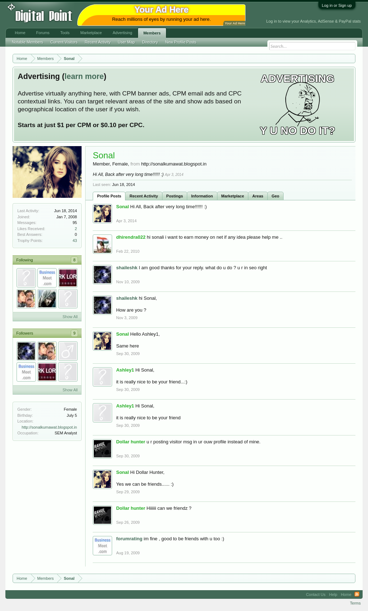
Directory (150, 42)
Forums (43, 33)
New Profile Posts (181, 42)
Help (333, 594)
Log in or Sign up (337, 5)
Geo (275, 196)
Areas (257, 196)
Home (20, 33)
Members (152, 33)
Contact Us (315, 594)
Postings (174, 196)
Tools (65, 33)
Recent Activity (143, 196)
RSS (357, 594)
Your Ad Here (235, 23)
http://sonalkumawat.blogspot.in (49, 427)
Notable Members (27, 42)
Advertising (122, 33)
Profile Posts (109, 196)
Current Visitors (64, 42)
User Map (126, 42)
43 (75, 240)
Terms (355, 603)
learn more (84, 76)
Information (202, 196)
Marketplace (232, 196)
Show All (70, 316)
